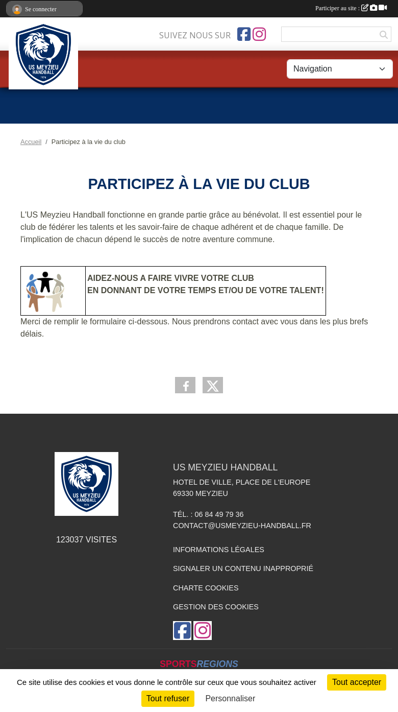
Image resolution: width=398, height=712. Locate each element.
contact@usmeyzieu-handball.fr (242, 525)
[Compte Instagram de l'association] (259, 34)
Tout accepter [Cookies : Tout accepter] (356, 682)
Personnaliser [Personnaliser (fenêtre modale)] (230, 698)
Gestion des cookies (216, 607)
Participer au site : (351, 8)
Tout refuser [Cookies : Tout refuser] (167, 698)
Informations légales (218, 549)
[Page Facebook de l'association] (244, 34)
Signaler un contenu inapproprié (243, 568)
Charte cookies (205, 588)
